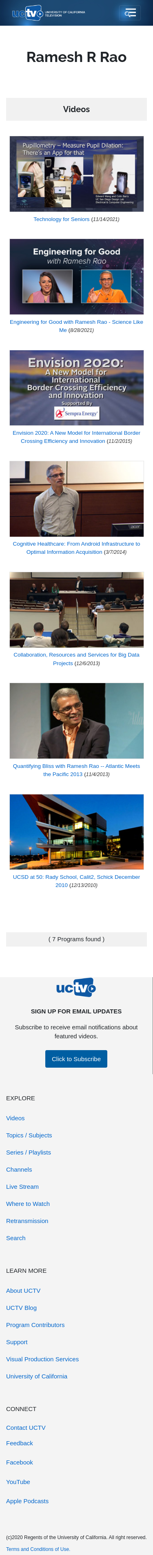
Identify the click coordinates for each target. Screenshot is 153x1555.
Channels (19, 1169)
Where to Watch (28, 1203)
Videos (15, 1118)
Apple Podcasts (27, 1500)
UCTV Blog (21, 1307)
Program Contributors (35, 1324)
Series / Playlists (28, 1152)
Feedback (19, 1443)
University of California (36, 1376)
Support (17, 1341)
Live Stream (22, 1186)
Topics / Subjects (29, 1135)
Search (16, 1237)
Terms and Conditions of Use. (38, 1549)
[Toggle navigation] (130, 13)
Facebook (19, 1462)
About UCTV (23, 1290)
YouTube (18, 1481)
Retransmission (27, 1220)
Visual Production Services (42, 1359)
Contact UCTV (26, 1427)
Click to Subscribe (76, 1058)
